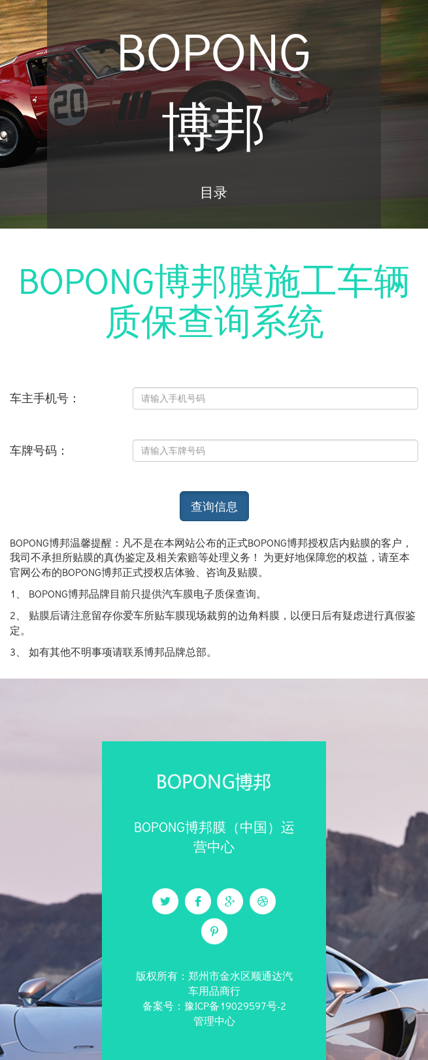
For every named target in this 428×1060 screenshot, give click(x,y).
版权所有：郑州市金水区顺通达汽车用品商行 (214, 983)
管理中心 (214, 1020)
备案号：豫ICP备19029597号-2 (214, 1005)
